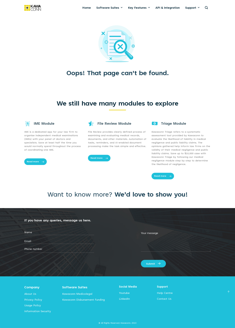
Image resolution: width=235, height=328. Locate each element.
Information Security (37, 311)
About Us (30, 294)
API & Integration (167, 7)
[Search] (206, 7)
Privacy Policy (33, 299)
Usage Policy (32, 305)
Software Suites (109, 7)
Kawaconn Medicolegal (77, 294)
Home (86, 7)
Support (192, 7)
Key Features (139, 7)
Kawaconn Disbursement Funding (83, 299)
